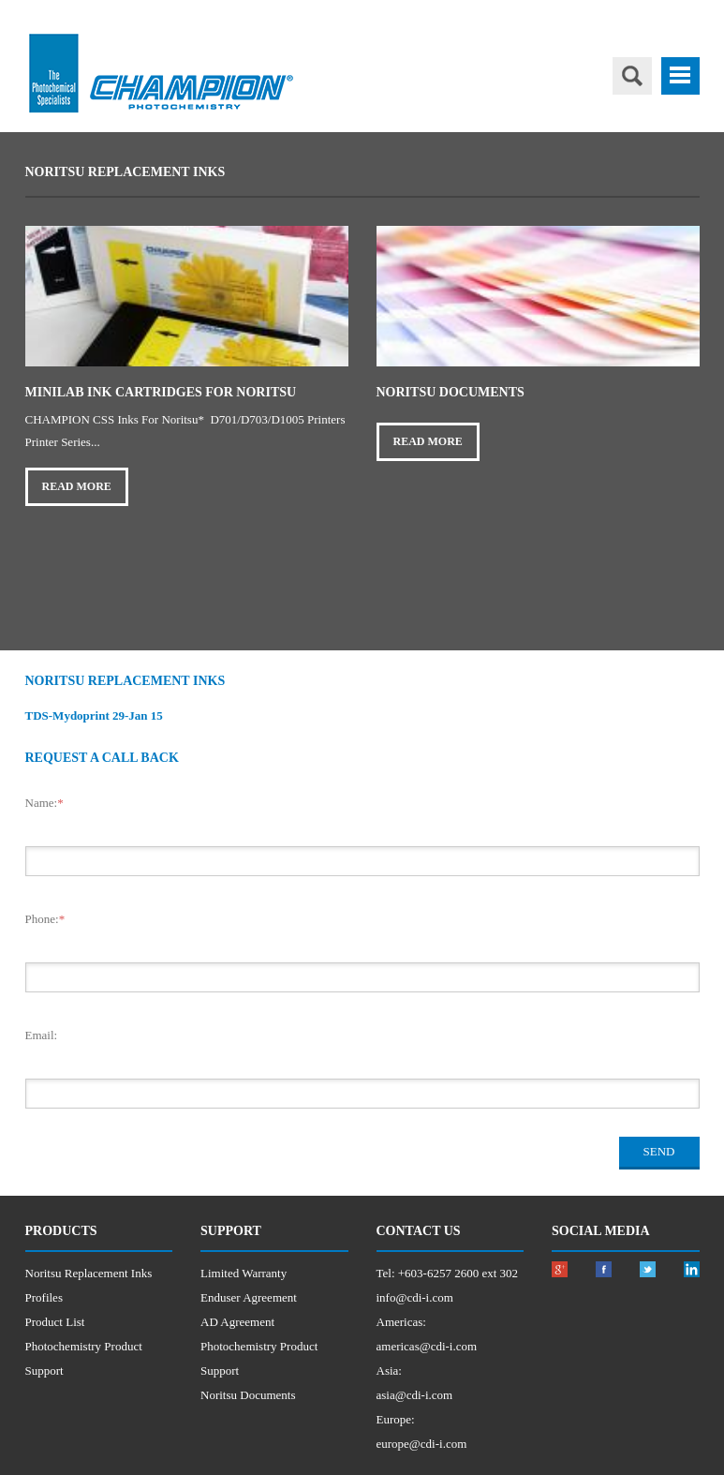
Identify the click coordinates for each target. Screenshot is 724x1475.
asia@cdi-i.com (415, 1395)
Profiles (44, 1297)
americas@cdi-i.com (427, 1346)
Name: (44, 803)
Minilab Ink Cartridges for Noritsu (161, 392)
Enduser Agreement (248, 1297)
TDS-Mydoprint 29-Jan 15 (94, 715)
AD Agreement (237, 1322)
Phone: (45, 919)
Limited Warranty (243, 1273)
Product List (55, 1322)
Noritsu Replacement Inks (89, 1273)
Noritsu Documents (451, 392)
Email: (41, 1035)
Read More (76, 486)
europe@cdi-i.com (422, 1444)
